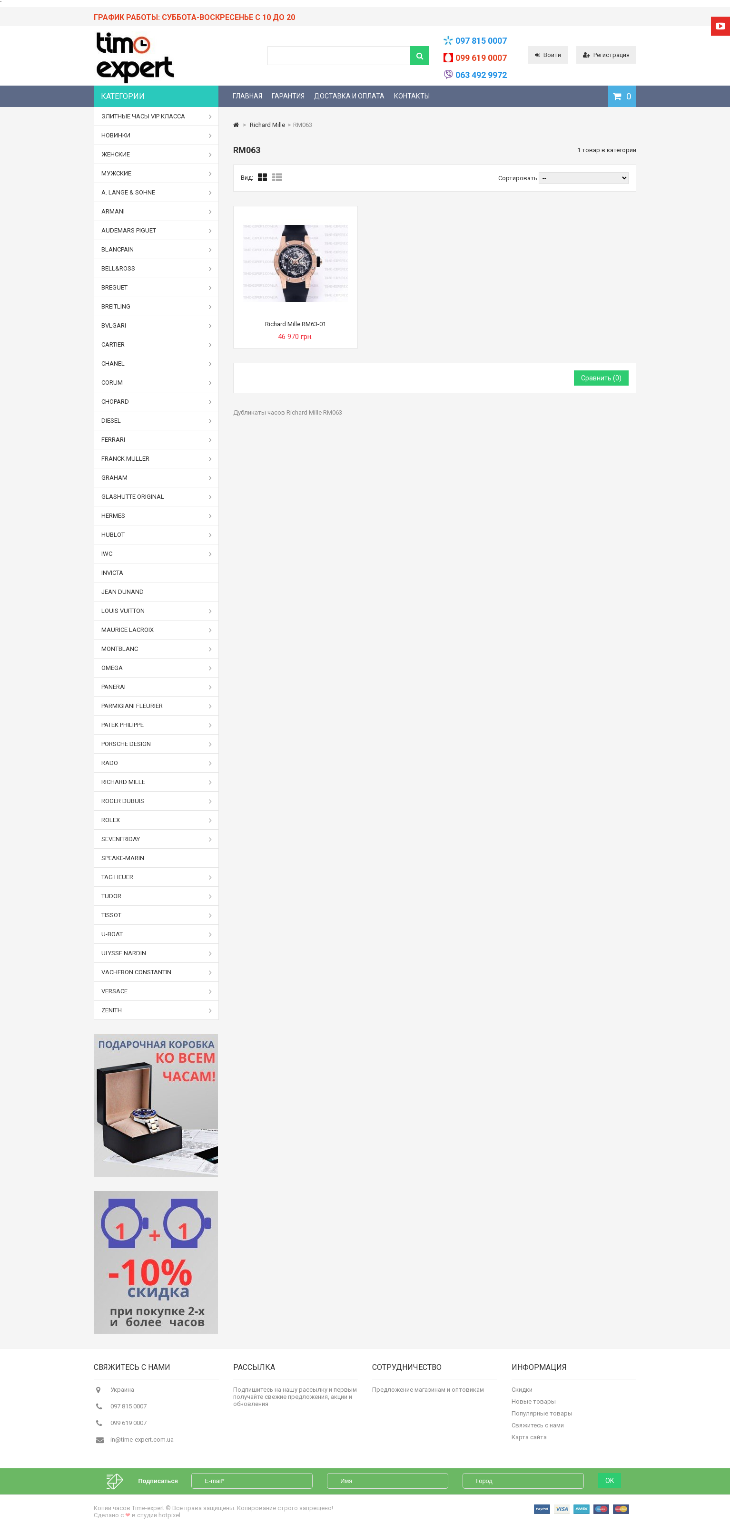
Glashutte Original (156, 497)
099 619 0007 (481, 58)
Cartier (156, 345)
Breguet (156, 287)
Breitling (156, 306)
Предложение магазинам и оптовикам (428, 1392)
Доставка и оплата (349, 96)
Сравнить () (601, 378)
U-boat (156, 934)
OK (609, 1477)
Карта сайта (529, 1440)
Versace (156, 991)
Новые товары (534, 1404)
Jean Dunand (122, 591)
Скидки (522, 1392)
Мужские (156, 173)
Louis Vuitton (156, 611)
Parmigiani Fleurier (156, 706)
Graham (156, 478)
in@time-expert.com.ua (142, 1442)
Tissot (156, 915)
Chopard (156, 402)
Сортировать (517, 178)
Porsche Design (156, 744)
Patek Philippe (156, 725)
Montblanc (156, 649)
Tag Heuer (156, 877)
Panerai (156, 687)
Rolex (156, 820)
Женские (156, 154)
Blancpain (156, 249)
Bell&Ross (156, 268)
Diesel (156, 421)
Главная (247, 96)
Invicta (112, 572)
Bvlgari (156, 326)
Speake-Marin (122, 858)
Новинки (156, 135)
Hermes (156, 516)
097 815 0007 (481, 41)
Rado (156, 763)
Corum (156, 383)
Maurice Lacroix (156, 630)
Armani (156, 211)
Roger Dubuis (156, 801)
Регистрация (606, 54)
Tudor (156, 896)
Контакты (412, 96)
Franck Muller (156, 459)
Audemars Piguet (156, 230)
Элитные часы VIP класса (156, 116)
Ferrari (156, 440)
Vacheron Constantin (156, 972)
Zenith (156, 1010)
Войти (548, 54)
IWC (156, 554)
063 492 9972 (481, 75)
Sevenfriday (156, 839)
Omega (156, 668)
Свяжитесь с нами (538, 1428)
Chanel (156, 364)
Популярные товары (542, 1416)
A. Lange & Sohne (156, 192)
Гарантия (288, 96)
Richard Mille (156, 782)
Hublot (156, 535)
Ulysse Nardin (156, 953)
